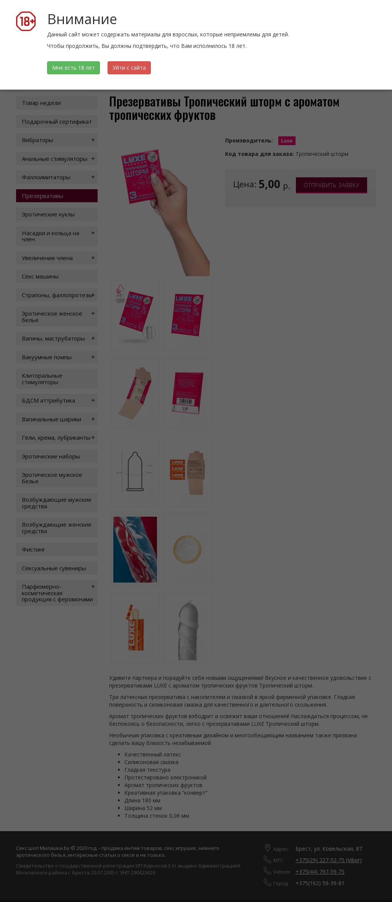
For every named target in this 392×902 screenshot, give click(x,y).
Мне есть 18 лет (73, 67)
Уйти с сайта (129, 67)
